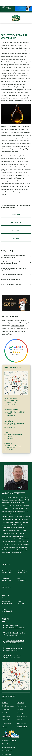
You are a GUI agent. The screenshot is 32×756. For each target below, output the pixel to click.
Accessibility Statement (9, 744)
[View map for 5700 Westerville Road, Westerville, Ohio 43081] (17, 443)
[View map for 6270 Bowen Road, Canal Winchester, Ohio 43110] (17, 398)
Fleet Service (6, 713)
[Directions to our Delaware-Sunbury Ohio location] (16, 631)
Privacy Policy (6, 751)
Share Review (6, 720)
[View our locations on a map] (16, 672)
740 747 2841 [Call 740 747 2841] (11, 412)
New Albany (20, 322)
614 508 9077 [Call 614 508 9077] (11, 446)
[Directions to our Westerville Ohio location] (16, 653)
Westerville (5, 325)
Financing (20, 709)
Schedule (22, 26)
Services (19, 716)
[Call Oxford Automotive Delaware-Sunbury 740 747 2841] (23, 568)
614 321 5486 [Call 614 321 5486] (11, 401)
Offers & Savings (22, 713)
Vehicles (4, 723)
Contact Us (5, 706)
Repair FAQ (5, 716)
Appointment (20, 699)
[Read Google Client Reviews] (9, 6)
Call (9, 26)
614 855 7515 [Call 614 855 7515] (11, 423)
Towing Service (21, 720)
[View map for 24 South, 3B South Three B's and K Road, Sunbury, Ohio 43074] (17, 409)
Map (28, 26)
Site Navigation (6, 740)
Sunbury (13, 322)
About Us (5, 699)
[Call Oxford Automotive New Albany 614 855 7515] (8, 576)
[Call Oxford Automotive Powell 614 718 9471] (23, 576)
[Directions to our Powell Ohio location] (16, 646)
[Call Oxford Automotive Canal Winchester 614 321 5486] (8, 568)
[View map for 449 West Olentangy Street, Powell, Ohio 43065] (17, 432)
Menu (3, 26)
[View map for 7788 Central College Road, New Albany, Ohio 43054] (17, 420)
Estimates (15, 26)
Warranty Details (22, 723)
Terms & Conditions (8, 747)
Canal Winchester (15, 325)
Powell (26, 325)
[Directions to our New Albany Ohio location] (16, 638)
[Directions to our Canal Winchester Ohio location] (16, 623)
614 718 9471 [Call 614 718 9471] (11, 435)
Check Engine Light (8, 702)
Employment (20, 706)
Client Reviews (21, 702)
